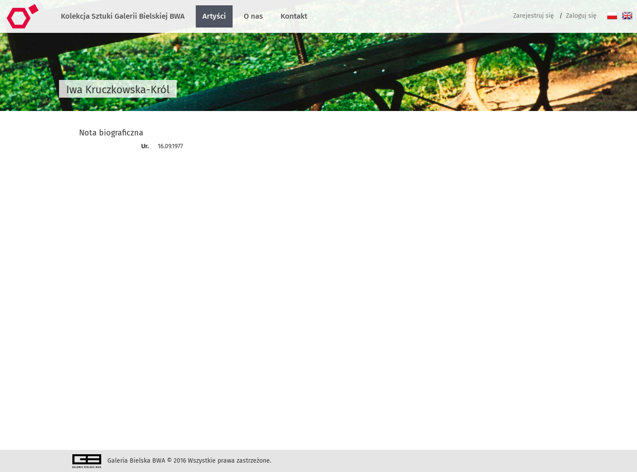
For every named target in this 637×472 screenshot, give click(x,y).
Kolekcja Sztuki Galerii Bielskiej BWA (123, 16)
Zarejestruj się (533, 16)
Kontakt (294, 16)
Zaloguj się (581, 16)
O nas (253, 16)
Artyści (214, 16)
